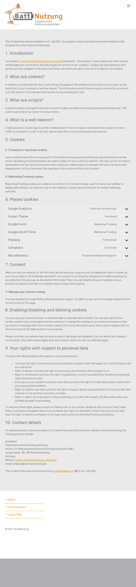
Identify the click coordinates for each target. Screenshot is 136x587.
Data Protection (16, 507)
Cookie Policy (14, 514)
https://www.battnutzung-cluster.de (40, 61)
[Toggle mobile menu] (129, 6)
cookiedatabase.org (63, 471)
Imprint (11, 499)
